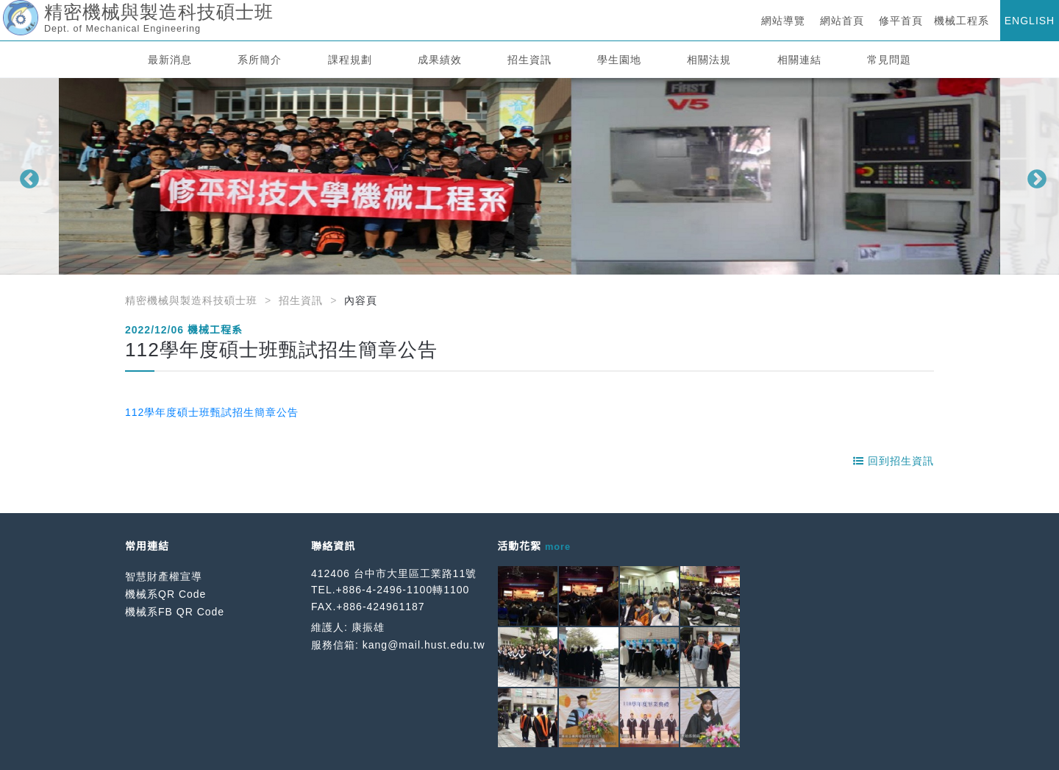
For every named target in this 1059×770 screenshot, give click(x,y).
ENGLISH (1030, 21)
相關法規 (709, 60)
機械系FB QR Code (174, 612)
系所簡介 (260, 60)
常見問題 (889, 60)
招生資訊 (529, 60)
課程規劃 (350, 60)
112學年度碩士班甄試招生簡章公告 (212, 412)
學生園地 (619, 60)
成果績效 (440, 60)
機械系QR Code (165, 594)
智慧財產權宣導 (163, 576)
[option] (529, 176)
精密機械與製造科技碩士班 (191, 300)
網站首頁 (842, 21)
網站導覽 (783, 21)
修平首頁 (901, 21)
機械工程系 (961, 21)
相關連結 (799, 60)
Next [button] (1033, 176)
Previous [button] (25, 176)
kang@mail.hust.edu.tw (424, 645)
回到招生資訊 (893, 461)
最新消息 (170, 60)
